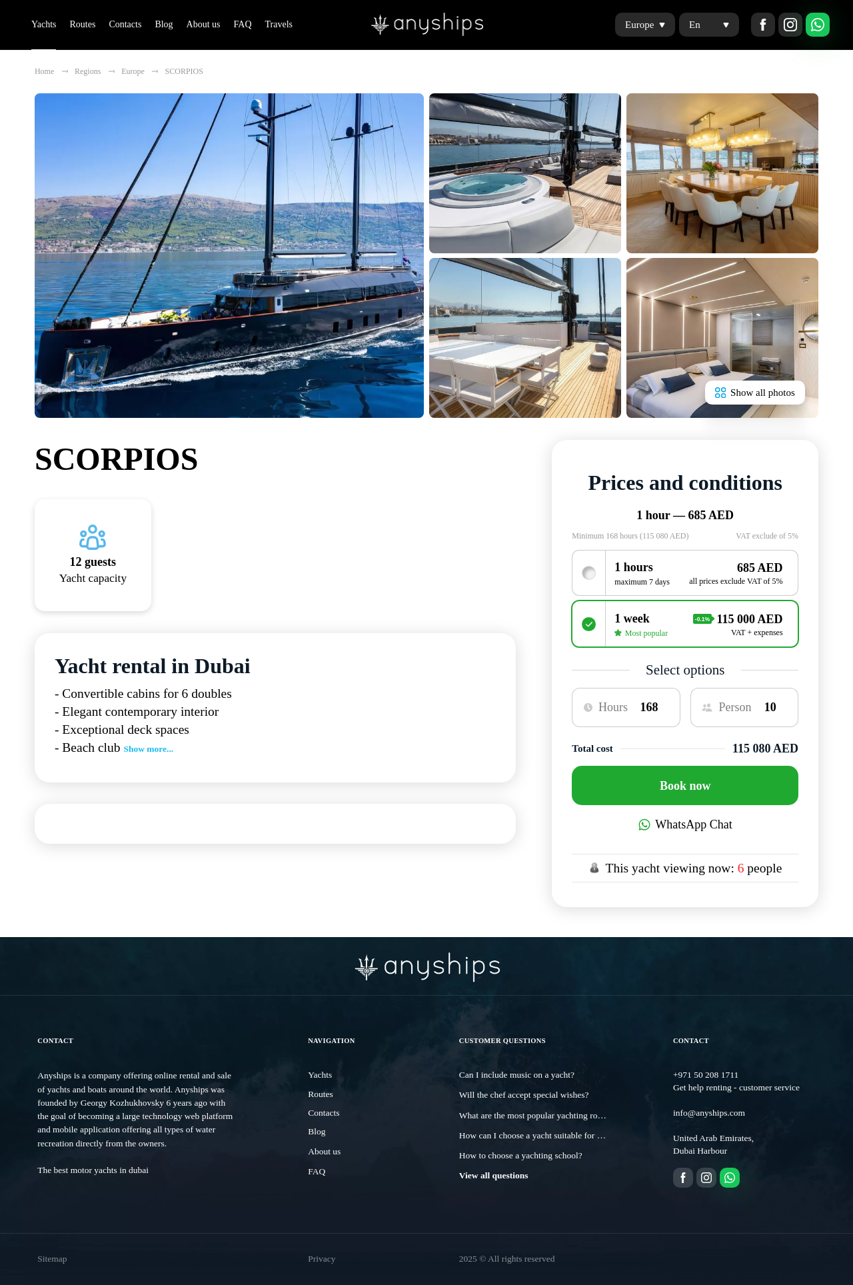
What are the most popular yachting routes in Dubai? (554, 1115)
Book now (685, 785)
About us (204, 24)
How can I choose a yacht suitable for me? (535, 1135)
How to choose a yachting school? (520, 1155)
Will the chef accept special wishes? (524, 1095)
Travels (279, 24)
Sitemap (52, 1259)
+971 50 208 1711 (705, 1075)
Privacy (321, 1259)
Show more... (148, 749)
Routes (82, 24)
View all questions (493, 1175)
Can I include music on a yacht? (516, 1075)
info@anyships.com (709, 1113)
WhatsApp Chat (685, 824)
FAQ (243, 24)
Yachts (43, 24)
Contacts (125, 24)
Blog (164, 24)
